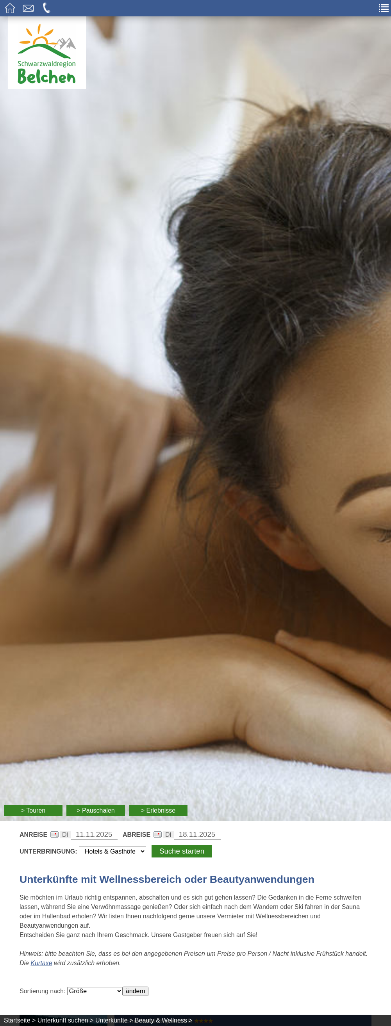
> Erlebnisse (158, 810)
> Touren (33, 810)
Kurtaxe (41, 963)
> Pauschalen (95, 810)
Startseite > (20, 1020)
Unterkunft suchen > (65, 1020)
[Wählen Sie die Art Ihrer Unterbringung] (112, 851)
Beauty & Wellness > (164, 1020)
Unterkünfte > (114, 1020)
